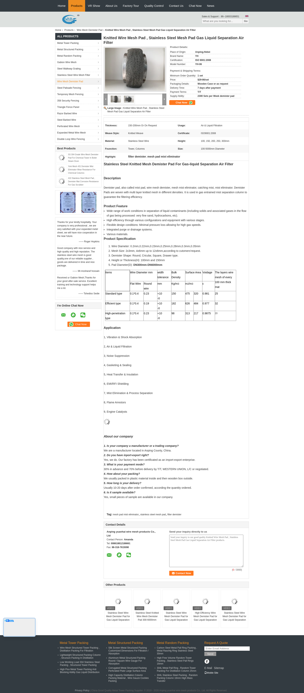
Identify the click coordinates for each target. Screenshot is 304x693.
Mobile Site (211, 672)
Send (210, 653)
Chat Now (195, 5)
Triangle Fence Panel (68, 107)
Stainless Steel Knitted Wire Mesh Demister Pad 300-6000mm (147, 616)
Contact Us (176, 5)
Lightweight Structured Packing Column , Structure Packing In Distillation (80, 656)
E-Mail (208, 668)
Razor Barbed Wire (67, 113)
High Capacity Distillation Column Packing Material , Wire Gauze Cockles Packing (128, 678)
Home (62, 5)
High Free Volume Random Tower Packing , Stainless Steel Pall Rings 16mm (175, 661)
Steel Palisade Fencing (69, 88)
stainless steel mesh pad (153, 514)
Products (76, 5)
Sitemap (219, 668)
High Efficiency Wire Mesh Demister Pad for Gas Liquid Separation (205, 616)
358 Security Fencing (68, 100)
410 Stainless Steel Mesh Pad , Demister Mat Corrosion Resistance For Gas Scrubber (83, 181)
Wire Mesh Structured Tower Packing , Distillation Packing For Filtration (79, 649)
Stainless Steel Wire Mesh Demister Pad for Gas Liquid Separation (118, 616)
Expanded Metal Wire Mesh (71, 132)
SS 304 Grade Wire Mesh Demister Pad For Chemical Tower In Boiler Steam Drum (83, 157)
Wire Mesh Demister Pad (89, 30)
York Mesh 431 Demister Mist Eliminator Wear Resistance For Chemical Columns (81, 169)
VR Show (94, 5)
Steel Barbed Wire (66, 120)
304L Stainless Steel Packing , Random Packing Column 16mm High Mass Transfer (177, 678)
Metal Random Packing (69, 56)
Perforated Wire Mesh (68, 126)
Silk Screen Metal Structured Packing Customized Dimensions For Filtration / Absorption (128, 650)
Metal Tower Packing (68, 43)
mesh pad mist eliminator (126, 514)
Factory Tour (131, 5)
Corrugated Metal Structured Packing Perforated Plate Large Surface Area (127, 669)
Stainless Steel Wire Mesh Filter (73, 75)
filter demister (174, 514)
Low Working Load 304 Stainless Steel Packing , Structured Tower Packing (80, 663)
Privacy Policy (82, 690)
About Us (111, 5)
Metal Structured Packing (70, 49)
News (210, 5)
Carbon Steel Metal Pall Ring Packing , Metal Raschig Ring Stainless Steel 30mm (177, 650)
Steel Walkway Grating (69, 68)
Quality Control (154, 5)
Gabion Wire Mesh (66, 62)
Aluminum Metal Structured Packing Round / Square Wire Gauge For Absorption (126, 661)
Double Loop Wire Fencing (71, 139)
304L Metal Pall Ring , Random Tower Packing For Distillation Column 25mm (176, 669)
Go (246, 21)
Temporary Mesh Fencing (70, 94)
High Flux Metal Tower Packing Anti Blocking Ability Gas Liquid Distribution (79, 671)
